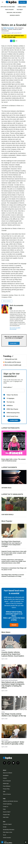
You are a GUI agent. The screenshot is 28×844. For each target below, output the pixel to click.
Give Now (22, 2)
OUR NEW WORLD (7, 514)
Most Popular (7, 521)
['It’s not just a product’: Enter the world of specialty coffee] (14, 731)
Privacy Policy (6, 788)
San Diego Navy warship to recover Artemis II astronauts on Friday (12, 575)
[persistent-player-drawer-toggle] (26, 842)
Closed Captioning (7, 803)
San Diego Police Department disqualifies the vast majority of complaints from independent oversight (11, 544)
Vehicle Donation (7, 837)
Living (3, 712)
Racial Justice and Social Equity (9, 680)
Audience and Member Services (10, 801)
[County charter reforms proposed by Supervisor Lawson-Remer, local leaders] (14, 641)
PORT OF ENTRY (9, 9)
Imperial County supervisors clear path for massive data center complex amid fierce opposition (13, 553)
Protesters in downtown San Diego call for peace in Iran (13, 568)
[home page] (11, 2)
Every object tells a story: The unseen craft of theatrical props (13, 460)
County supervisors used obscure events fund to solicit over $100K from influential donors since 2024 (13, 561)
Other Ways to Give (7, 832)
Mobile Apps (6, 783)
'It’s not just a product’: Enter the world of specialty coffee (12, 743)
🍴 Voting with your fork (10, 359)
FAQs (4, 809)
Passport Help (6, 814)
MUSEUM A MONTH (15, 15)
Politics (3, 650)
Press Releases (6, 786)
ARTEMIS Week (6, 487)
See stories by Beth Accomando (15, 328)
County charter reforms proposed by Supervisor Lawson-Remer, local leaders (12, 654)
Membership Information (8, 829)
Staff (4, 791)
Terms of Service (7, 794)
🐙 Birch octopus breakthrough (12, 365)
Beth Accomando (8, 28)
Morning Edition (8, 842)
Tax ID (4, 835)
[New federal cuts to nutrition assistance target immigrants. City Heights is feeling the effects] (14, 671)
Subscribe (14, 420)
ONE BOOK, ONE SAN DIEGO (14, 12)
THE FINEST (20, 9)
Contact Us (5, 806)
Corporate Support (7, 824)
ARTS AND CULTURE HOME (8, 6)
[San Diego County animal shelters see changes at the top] (14, 703)
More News (6, 632)
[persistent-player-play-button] (2, 842)
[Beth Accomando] (4, 309)
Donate (14, 625)
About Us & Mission (7, 772)
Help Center (6, 817)
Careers (5, 778)
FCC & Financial (7, 780)
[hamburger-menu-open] (2, 2)
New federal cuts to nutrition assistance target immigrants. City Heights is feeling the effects (13, 685)
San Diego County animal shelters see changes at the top (13, 715)
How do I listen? (6, 811)
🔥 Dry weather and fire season (12, 362)
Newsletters (5, 775)
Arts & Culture (7, 301)
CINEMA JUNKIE (22, 6)
